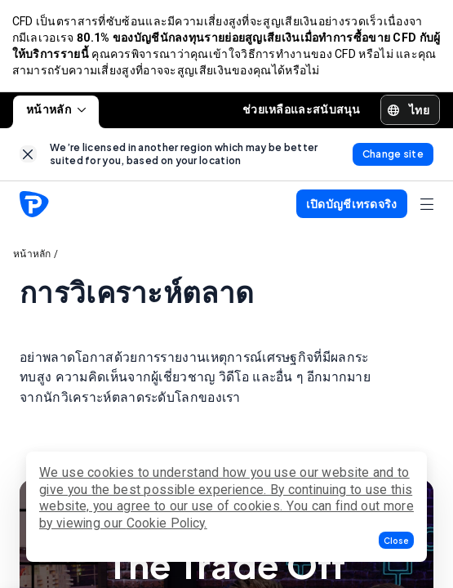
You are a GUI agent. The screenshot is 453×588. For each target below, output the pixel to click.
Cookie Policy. (167, 523)
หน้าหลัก (56, 111)
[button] (396, 540)
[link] (28, 156)
